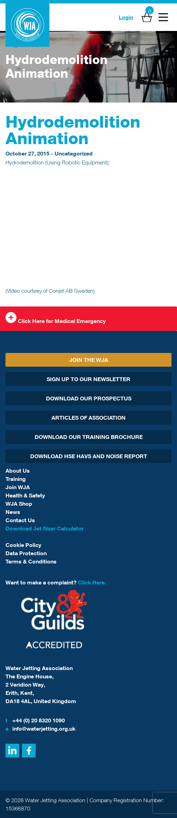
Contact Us (20, 520)
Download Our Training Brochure (89, 436)
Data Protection (26, 553)
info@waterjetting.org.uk (40, 728)
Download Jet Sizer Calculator (44, 528)
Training (15, 478)
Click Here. (92, 582)
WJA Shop (18, 503)
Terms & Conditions (31, 561)
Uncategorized (74, 153)
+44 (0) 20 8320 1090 (35, 720)
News (12, 511)
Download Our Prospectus (88, 398)
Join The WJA (88, 359)
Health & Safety (25, 495)
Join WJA (17, 487)
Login (126, 17)
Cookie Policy (23, 544)
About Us (17, 470)
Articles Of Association (88, 417)
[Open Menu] (163, 17)
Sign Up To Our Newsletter (88, 379)
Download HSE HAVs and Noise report (88, 456)
